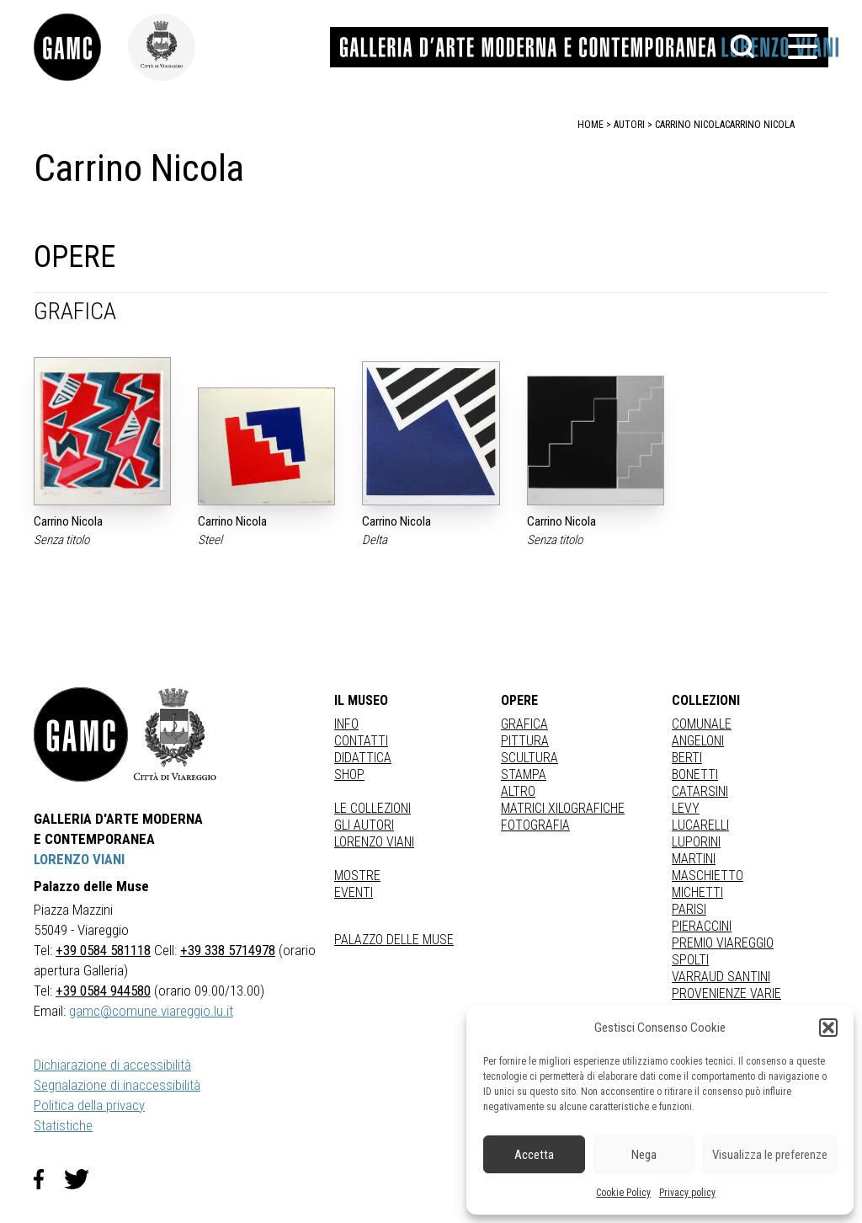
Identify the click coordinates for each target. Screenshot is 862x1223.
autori (629, 125)
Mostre (357, 876)
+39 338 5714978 (227, 950)
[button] (828, 1027)
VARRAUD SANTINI (721, 977)
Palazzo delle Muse (394, 940)
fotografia (535, 825)
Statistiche (63, 1125)
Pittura (525, 741)
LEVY (686, 808)
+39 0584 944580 (103, 990)
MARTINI (694, 859)
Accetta (534, 1154)
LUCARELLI (700, 825)
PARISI (689, 909)
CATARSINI (700, 791)
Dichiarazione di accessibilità (112, 1064)
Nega (644, 1154)
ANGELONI (698, 741)
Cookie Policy (623, 1193)
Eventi (353, 892)
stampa (523, 774)
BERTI (687, 758)
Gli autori (364, 825)
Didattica (362, 758)
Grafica (524, 724)
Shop (349, 774)
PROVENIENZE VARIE (726, 993)
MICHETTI (697, 892)
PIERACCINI (702, 926)
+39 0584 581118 (103, 950)
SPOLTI (690, 960)
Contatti (361, 741)
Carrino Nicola (760, 125)
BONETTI (695, 774)
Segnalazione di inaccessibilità (117, 1084)
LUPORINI (696, 842)
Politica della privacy (89, 1105)
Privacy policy (687, 1193)
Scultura (529, 758)
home (590, 125)
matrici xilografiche (563, 808)
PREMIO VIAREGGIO (723, 943)
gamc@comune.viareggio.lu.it (151, 1010)
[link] (81, 47)
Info (346, 724)
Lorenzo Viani (374, 842)
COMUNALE (702, 724)
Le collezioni (372, 808)
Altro (518, 791)
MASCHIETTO (707, 876)
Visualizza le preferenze (769, 1154)
